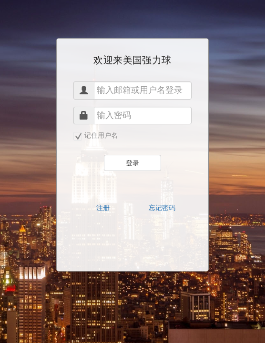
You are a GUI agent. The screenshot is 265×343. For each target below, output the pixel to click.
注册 (103, 208)
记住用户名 (95, 135)
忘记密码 (162, 208)
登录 (132, 163)
